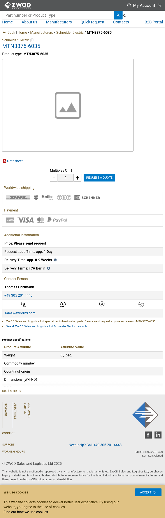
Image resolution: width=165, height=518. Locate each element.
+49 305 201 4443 (18, 295)
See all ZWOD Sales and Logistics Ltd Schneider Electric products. (47, 326)
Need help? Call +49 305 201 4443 (95, 445)
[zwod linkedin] (158, 436)
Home (22, 32)
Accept (148, 492)
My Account (140, 5)
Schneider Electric (70, 32)
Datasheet (15, 161)
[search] (118, 15)
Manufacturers (41, 32)
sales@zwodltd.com (19, 313)
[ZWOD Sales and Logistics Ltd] (18, 5)
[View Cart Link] (160, 5)
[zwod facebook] (148, 436)
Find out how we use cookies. (26, 512)
